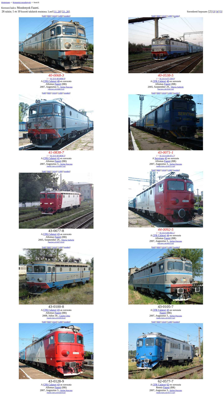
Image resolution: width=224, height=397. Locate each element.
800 (49, 16)
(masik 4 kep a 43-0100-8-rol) (56, 318)
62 (168, 384)
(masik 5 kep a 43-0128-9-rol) (56, 392)
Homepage (5, 2)
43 (166, 158)
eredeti (67, 16)
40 (58, 81)
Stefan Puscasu (66, 87)
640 (44, 16)
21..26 (66, 11)
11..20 (57, 11)
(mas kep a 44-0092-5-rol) (165, 243)
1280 (60, 16)
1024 (54, 16)
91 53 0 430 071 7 (167, 156)
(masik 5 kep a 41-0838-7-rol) (56, 166)
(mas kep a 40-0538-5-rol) (165, 89)
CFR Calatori (49, 81)
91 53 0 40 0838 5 (57, 156)
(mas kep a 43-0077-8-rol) (56, 242)
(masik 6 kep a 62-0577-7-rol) (165, 392)
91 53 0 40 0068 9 (57, 78)
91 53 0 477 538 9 (167, 78)
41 (58, 158)
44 (168, 235)
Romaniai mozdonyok (22, 2)
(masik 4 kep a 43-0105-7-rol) (165, 318)
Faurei (58, 84)
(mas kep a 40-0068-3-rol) (56, 89)
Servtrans (159, 158)
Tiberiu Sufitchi (177, 87)
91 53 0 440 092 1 (167, 233)
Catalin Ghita (64, 316)
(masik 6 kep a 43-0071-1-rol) (165, 166)
